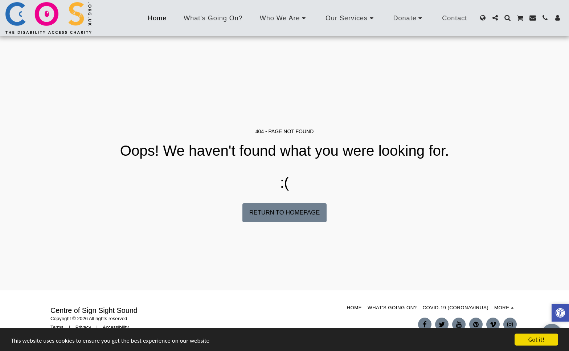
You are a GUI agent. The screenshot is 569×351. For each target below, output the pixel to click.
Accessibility (116, 327)
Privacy (83, 327)
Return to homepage (284, 212)
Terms (57, 327)
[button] (284, 18)
